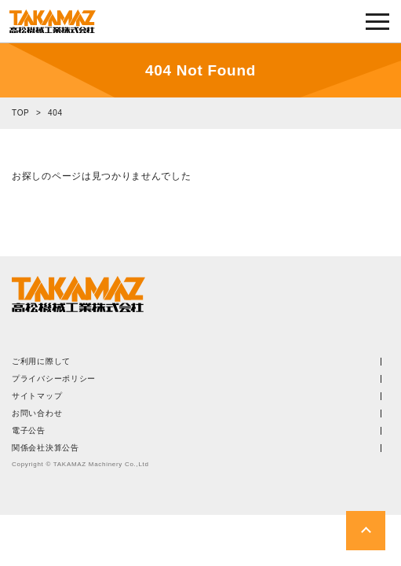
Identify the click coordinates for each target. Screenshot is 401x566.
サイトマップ (37, 396)
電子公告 (29, 431)
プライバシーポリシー (54, 379)
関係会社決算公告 (45, 448)
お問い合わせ (37, 413)
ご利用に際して (41, 362)
